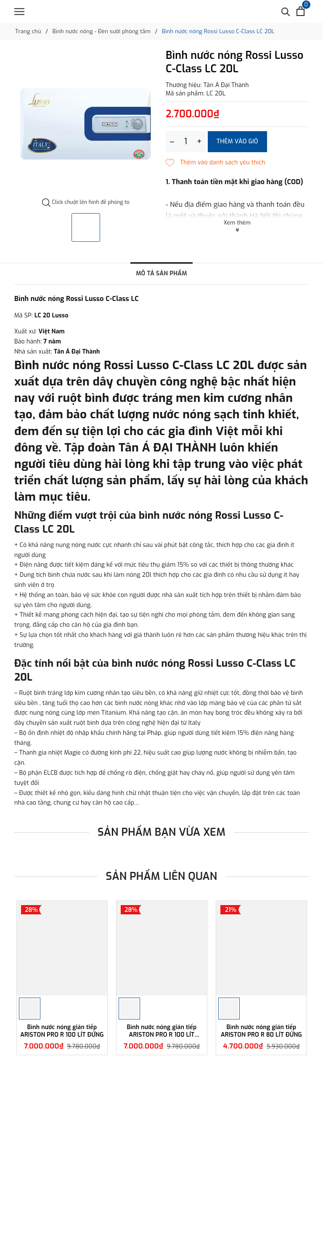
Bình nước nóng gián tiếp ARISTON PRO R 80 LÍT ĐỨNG (261, 1031)
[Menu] (19, 11)
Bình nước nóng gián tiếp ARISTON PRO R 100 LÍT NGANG (162, 1031)
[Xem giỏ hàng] (300, 11)
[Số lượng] (185, 141)
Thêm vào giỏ (237, 141)
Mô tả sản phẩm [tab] (161, 273)
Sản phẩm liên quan (161, 876)
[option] (85, 124)
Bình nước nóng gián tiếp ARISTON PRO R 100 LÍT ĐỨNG (62, 1031)
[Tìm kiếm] (285, 11)
